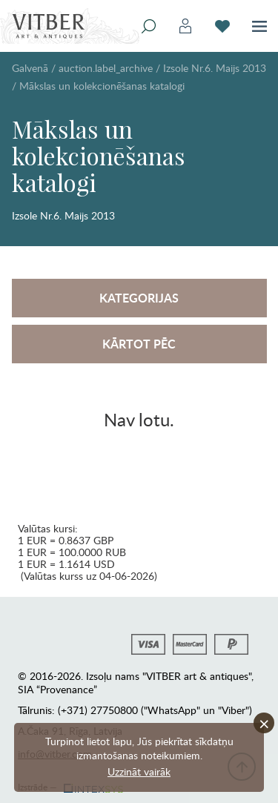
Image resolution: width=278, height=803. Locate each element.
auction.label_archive (106, 68)
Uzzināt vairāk (139, 771)
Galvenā (30, 68)
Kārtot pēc (139, 343)
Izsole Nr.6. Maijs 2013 (214, 68)
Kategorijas (139, 297)
